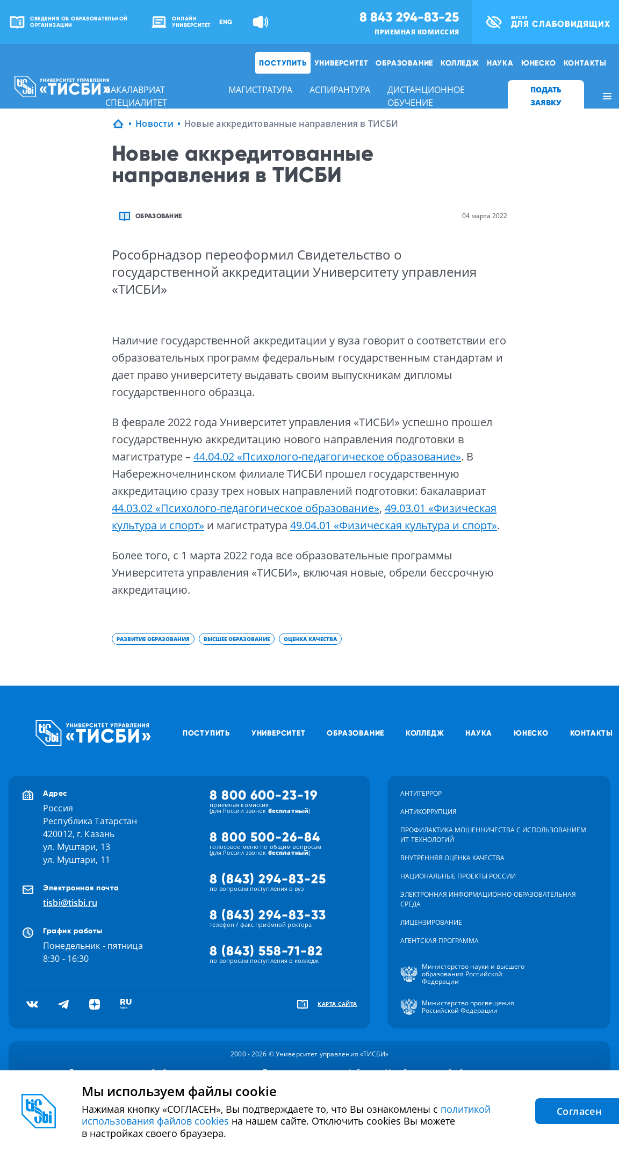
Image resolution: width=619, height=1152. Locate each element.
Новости (154, 123)
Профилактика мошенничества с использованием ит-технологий (493, 834)
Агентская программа (439, 940)
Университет (341, 63)
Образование (404, 63)
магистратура (260, 90)
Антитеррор (421, 793)
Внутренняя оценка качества (452, 857)
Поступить (282, 63)
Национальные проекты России (458, 876)
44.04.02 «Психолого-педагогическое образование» (327, 456)
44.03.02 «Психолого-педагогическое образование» (245, 508)
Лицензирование (431, 922)
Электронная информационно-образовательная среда (488, 899)
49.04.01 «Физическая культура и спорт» (393, 525)
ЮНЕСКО (538, 63)
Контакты (585, 63)
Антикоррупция (428, 811)
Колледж (460, 63)
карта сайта (337, 1003)
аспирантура (340, 90)
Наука (500, 63)
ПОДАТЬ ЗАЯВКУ (546, 95)
